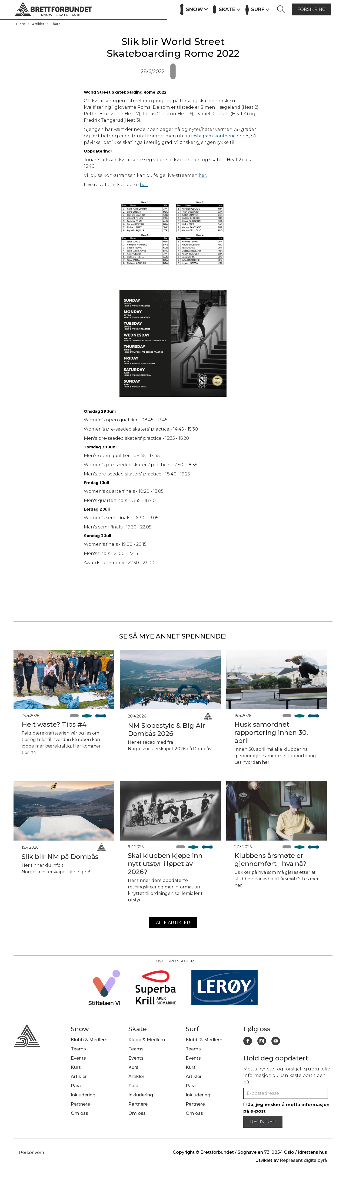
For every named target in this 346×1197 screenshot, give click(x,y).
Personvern (31, 1152)
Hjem (20, 24)
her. (203, 175)
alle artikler (173, 922)
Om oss (79, 1113)
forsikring (311, 9)
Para (76, 1085)
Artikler (137, 9)
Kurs (116, 9)
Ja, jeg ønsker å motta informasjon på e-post (286, 1108)
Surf (192, 1029)
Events (97, 9)
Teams (78, 1048)
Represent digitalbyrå (303, 1160)
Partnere (161, 9)
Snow (80, 1029)
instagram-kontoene (213, 135)
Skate (56, 24)
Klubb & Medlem (89, 1039)
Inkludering (83, 1094)
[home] (53, 9)
